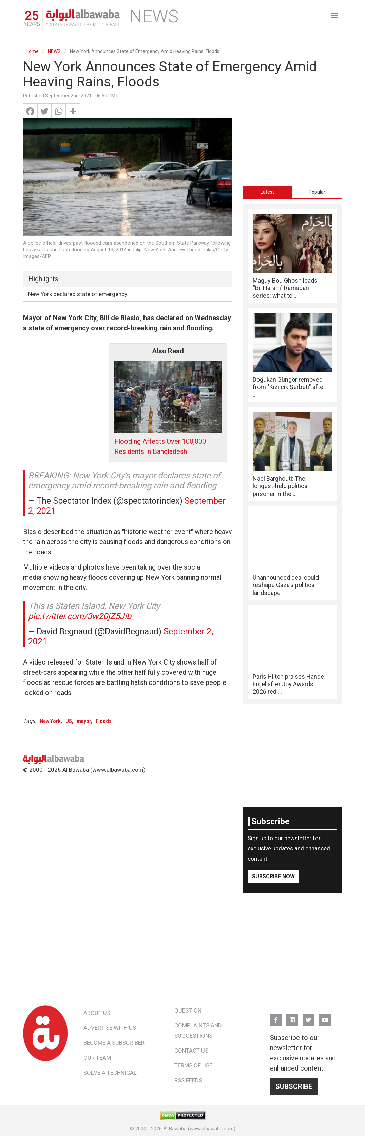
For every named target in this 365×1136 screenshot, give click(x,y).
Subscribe (293, 1086)
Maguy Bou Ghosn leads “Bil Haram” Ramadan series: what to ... (285, 288)
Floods (104, 721)
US (68, 721)
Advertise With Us (109, 1027)
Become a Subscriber (114, 1042)
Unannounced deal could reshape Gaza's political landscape (286, 585)
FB (276, 1017)
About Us (96, 1012)
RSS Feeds (188, 1080)
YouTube (325, 1017)
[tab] (267, 192)
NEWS (54, 51)
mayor (84, 721)
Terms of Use (193, 1065)
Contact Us (191, 1050)
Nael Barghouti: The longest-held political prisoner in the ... (281, 486)
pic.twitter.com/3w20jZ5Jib (79, 616)
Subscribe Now (273, 876)
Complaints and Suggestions (198, 1030)
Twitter (308, 1017)
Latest (267, 192)
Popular (317, 192)
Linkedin (292, 1017)
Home (32, 51)
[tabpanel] (292, 454)
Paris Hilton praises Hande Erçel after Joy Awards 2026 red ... (288, 684)
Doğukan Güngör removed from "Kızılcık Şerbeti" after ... (289, 387)
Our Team (97, 1057)
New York (50, 721)
